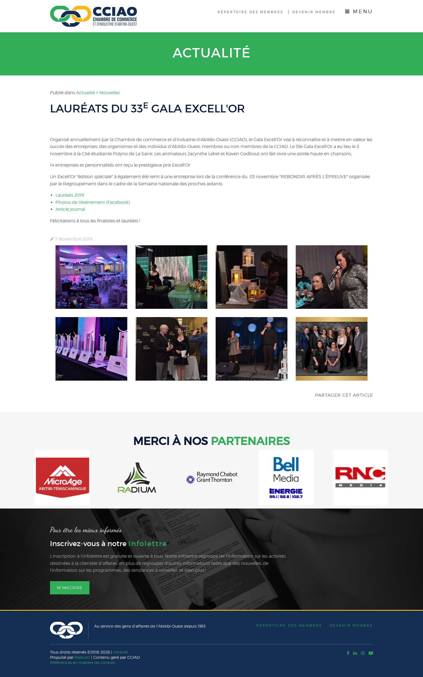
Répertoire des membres (250, 12)
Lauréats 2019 (69, 195)
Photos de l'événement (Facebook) (92, 202)
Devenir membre (314, 12)
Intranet (120, 652)
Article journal (70, 209)
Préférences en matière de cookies (82, 662)
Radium (82, 657)
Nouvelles (109, 92)
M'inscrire (70, 587)
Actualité (212, 52)
